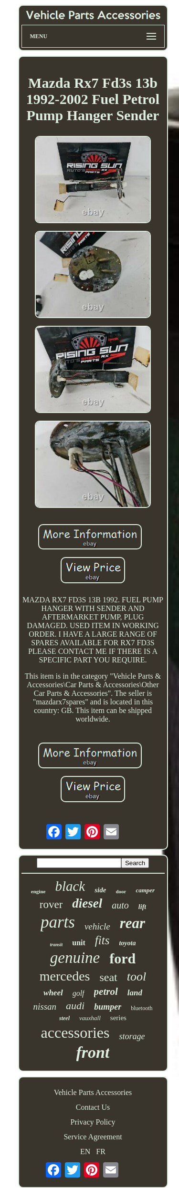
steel (64, 1018)
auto (120, 905)
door (121, 891)
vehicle (97, 926)
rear (132, 923)
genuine (75, 957)
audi (75, 1006)
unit (78, 943)
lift (142, 906)
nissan (44, 1007)
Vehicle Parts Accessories (93, 1092)
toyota (127, 943)
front (93, 1052)
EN (85, 1151)
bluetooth (141, 1008)
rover (51, 904)
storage (132, 1036)
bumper (107, 1007)
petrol (106, 991)
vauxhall (90, 1018)
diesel (87, 903)
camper (145, 890)
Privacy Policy (93, 1122)
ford (122, 958)
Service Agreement (92, 1137)
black (70, 886)
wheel (53, 992)
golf (78, 993)
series (118, 1018)
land (134, 992)
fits (102, 940)
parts (58, 922)
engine (38, 891)
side (100, 890)
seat (108, 977)
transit (56, 944)
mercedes (65, 976)
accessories (75, 1032)
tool (136, 976)
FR (100, 1151)
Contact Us (93, 1107)
